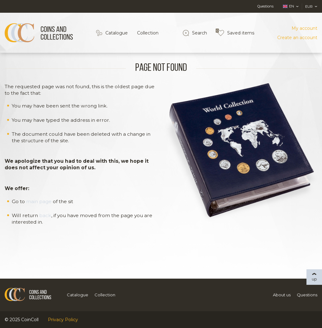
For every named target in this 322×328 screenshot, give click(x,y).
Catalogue (116, 33)
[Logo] (39, 33)
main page (39, 201)
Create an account (297, 37)
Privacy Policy (63, 319)
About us (282, 294)
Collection (148, 33)
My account (304, 28)
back (45, 215)
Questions (265, 6)
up (314, 278)
